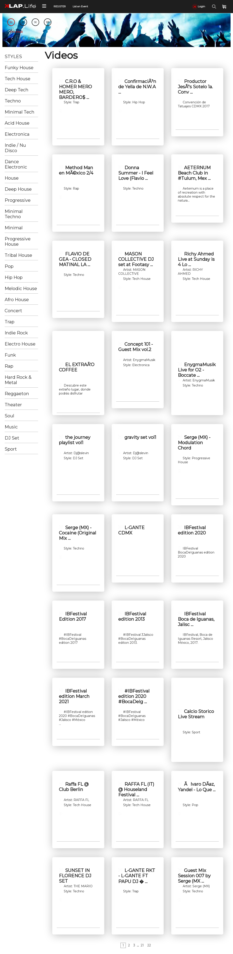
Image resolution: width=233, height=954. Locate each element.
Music (11, 427)
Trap (9, 321)
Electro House (20, 344)
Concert (13, 310)
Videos (61, 55)
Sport (11, 449)
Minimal (14, 227)
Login (198, 6)
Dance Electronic (16, 164)
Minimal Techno (14, 214)
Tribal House (18, 255)
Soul (9, 415)
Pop (9, 266)
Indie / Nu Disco (15, 148)
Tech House (17, 78)
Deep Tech (16, 89)
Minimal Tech (19, 112)
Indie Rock (16, 333)
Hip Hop (14, 277)
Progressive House (18, 241)
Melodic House (21, 288)
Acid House (17, 123)
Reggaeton (17, 393)
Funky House (19, 67)
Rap (9, 366)
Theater (13, 404)
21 (36, 38)
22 (43, 38)
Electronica (17, 134)
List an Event (80, 6)
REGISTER (60, 6)
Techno (13, 101)
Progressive (18, 200)
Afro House (17, 299)
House (12, 178)
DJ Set (12, 438)
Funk (10, 355)
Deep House (18, 189)
